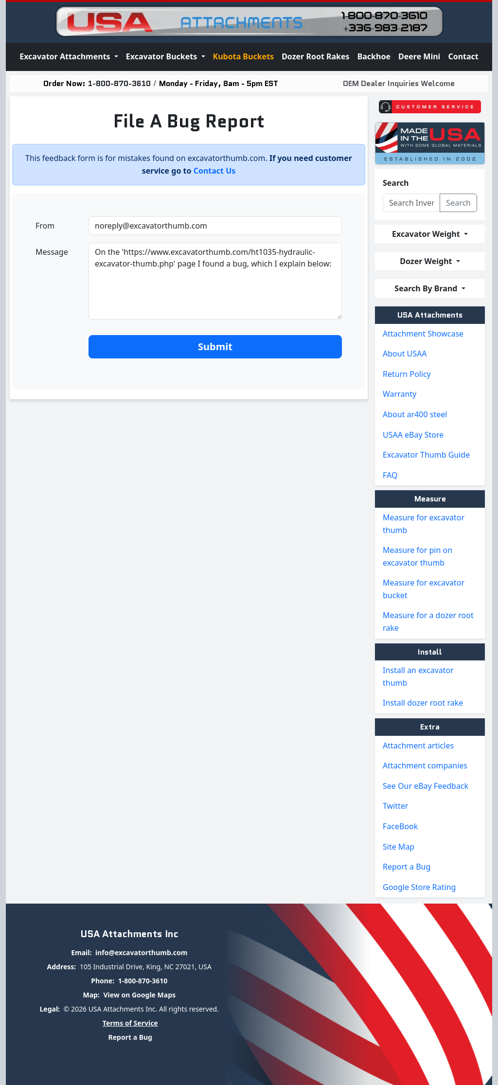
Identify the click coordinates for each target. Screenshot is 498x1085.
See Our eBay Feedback (425, 786)
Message (52, 252)
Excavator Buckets (162, 56)
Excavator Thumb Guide (426, 454)
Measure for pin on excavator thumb (417, 556)
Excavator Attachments (65, 56)
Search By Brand (426, 288)
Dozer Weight (427, 261)
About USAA (405, 353)
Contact (463, 56)
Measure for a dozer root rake (428, 621)
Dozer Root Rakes (316, 56)
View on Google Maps (139, 994)
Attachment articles (418, 745)
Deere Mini (419, 56)
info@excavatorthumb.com (141, 952)
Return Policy (407, 374)
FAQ (390, 475)
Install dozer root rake (423, 702)
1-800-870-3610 (119, 83)
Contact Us (215, 170)
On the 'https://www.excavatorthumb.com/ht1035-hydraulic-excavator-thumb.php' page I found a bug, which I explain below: (215, 281)
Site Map (398, 846)
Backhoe (374, 56)
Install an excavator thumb (418, 676)
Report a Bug (406, 866)
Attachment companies (425, 765)
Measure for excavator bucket (423, 589)
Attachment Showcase (423, 333)
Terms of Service (130, 1023)
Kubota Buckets (243, 56)
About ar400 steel (415, 414)
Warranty (399, 394)
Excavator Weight (427, 234)
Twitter (395, 805)
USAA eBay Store (413, 434)
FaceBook (400, 826)
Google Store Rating (419, 887)
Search (396, 183)
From (45, 225)
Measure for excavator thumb (423, 523)
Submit (215, 346)
